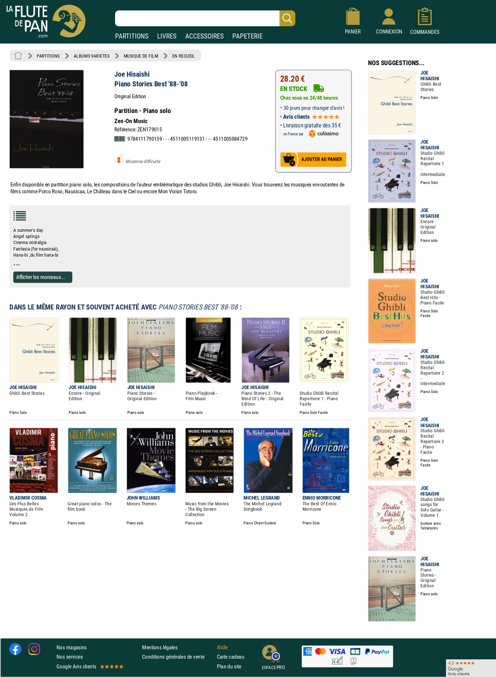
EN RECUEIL (183, 56)
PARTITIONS (132, 36)
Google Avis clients (89, 666)
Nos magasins (71, 647)
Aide (222, 647)
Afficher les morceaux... (40, 277)
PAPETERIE (247, 36)
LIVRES (167, 36)
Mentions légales (159, 647)
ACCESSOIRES (204, 36)
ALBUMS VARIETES (91, 56)
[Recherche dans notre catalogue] (205, 18)
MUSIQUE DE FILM (141, 56)
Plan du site (229, 666)
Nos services (69, 657)
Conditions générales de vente (178, 657)
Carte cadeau (230, 657)
